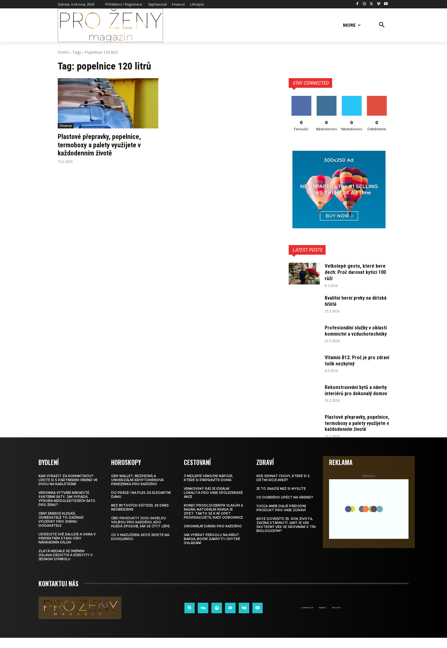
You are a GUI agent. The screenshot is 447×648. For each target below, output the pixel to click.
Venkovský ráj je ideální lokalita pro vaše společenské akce (213, 503)
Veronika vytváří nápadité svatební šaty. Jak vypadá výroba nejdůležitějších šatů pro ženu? (66, 509)
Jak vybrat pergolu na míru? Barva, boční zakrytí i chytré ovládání (212, 549)
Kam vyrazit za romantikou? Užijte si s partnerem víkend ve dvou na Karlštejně (67, 490)
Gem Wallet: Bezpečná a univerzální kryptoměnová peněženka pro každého (137, 490)
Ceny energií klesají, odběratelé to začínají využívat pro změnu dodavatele (61, 530)
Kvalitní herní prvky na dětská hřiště (351, 300)
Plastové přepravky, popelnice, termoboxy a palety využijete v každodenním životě (104, 144)
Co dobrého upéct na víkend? (284, 508)
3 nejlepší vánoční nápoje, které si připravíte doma (208, 488)
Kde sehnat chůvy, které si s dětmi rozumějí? (283, 488)
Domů (63, 52)
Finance (66, 125)
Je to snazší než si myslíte (281, 499)
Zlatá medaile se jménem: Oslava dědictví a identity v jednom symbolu (65, 565)
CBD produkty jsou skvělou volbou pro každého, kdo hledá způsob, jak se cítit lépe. (140, 532)
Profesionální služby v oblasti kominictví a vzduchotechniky (350, 333)
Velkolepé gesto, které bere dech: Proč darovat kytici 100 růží (356, 271)
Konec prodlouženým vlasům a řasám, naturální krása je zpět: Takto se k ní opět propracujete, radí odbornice (213, 522)
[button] (381, 25)
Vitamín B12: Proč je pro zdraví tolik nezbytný (352, 362)
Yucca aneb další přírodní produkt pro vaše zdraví (281, 518)
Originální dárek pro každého (213, 536)
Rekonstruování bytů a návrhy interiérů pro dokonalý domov (350, 395)
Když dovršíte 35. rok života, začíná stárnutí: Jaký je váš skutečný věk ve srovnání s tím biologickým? (286, 535)
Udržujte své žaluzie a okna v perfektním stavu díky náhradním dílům (67, 549)
